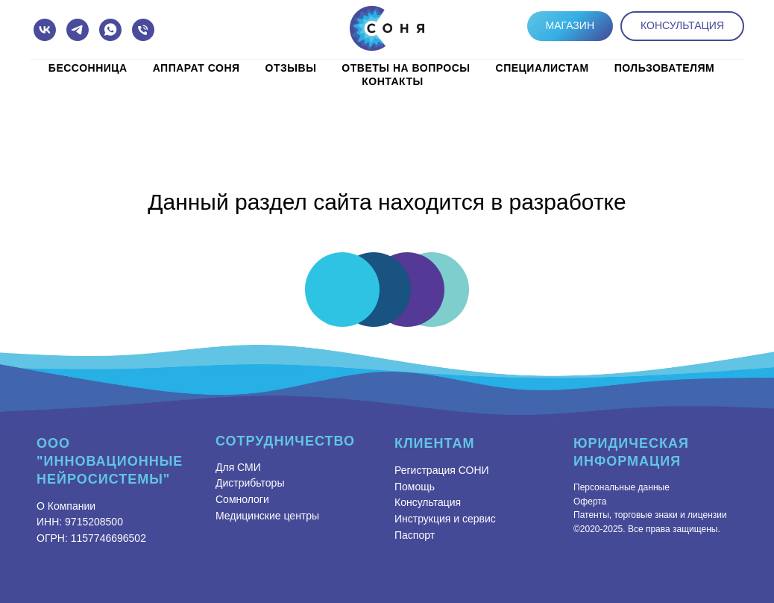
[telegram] (77, 30)
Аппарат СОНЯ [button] (196, 68)
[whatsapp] (110, 30)
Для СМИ (238, 467)
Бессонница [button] (88, 68)
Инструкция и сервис (445, 519)
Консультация (427, 502)
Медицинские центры (267, 516)
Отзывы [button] (291, 68)
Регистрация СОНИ (441, 470)
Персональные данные (621, 487)
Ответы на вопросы (406, 68)
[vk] (45, 30)
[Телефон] (143, 30)
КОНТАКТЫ (392, 81)
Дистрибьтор (246, 483)
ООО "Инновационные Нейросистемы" (110, 461)
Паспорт (414, 535)
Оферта (589, 501)
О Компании (66, 506)
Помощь (414, 487)
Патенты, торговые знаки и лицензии (650, 515)
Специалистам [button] (542, 68)
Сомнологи (242, 499)
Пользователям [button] (664, 68)
